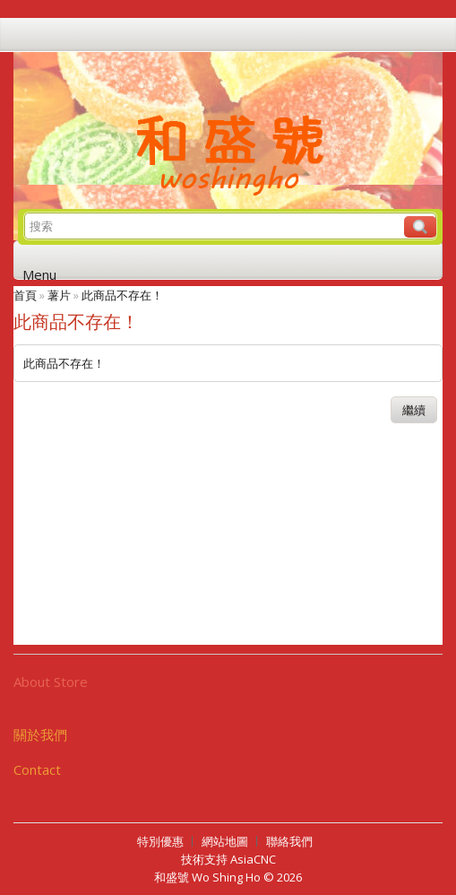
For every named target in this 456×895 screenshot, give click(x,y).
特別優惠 (160, 841)
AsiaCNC (253, 859)
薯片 (59, 295)
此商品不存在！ (122, 295)
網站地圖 (225, 841)
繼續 (414, 410)
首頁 (25, 295)
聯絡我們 (289, 841)
